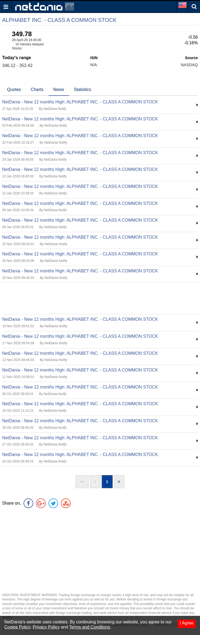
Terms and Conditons (89, 627)
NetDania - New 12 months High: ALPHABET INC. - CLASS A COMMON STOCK (80, 102)
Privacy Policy (46, 627)
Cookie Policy (17, 627)
